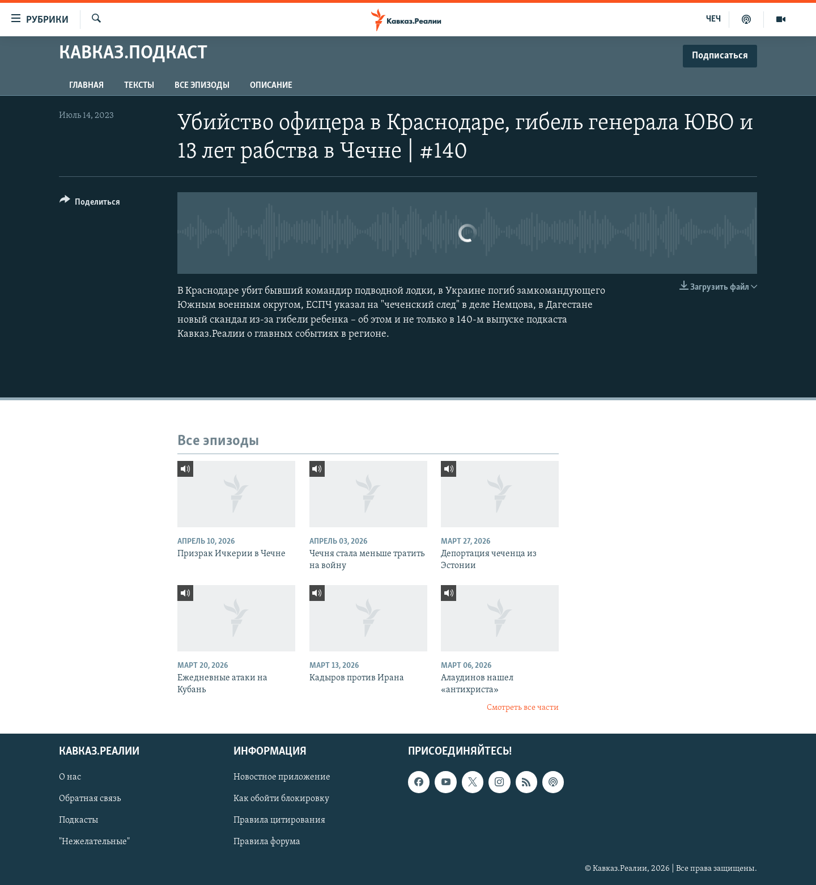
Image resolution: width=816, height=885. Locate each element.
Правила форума (266, 841)
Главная (86, 85)
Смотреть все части (523, 708)
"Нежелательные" (94, 841)
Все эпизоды (202, 85)
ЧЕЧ (713, 19)
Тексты (139, 85)
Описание (271, 85)
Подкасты (78, 820)
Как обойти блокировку (281, 798)
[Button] (90, 203)
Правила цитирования (279, 820)
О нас (70, 777)
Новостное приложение (281, 777)
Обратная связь (90, 798)
